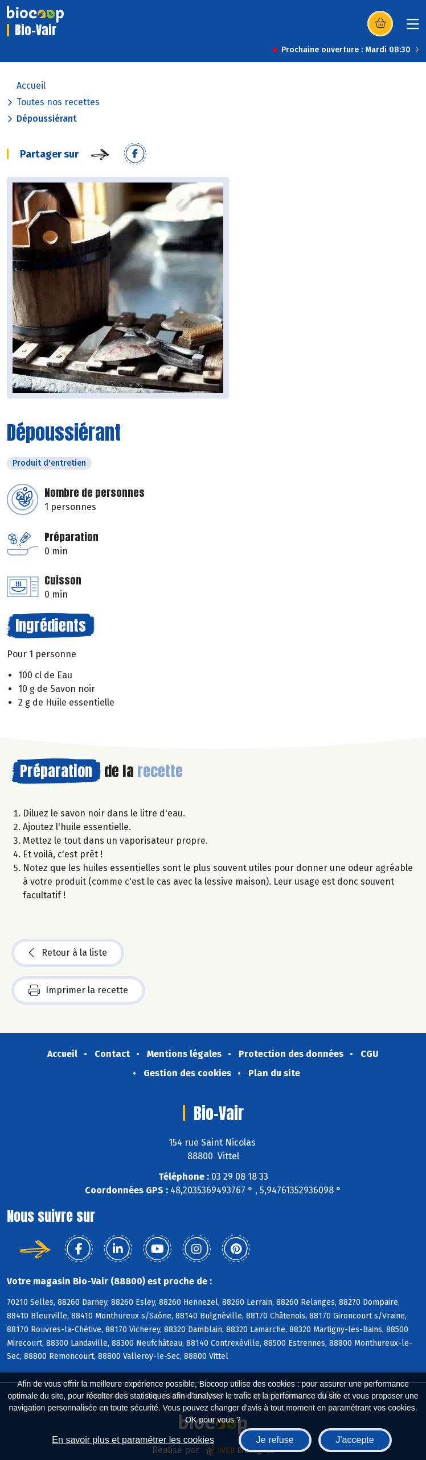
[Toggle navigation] (413, 27)
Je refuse (275, 1440)
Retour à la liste (67, 953)
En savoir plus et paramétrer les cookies (133, 1440)
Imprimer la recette (78, 990)
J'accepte (355, 1440)
